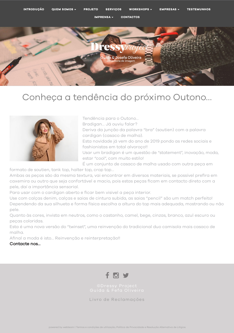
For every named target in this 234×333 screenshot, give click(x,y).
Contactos (130, 17)
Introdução (34, 9)
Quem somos (64, 9)
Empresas (169, 9)
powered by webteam (61, 327)
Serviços (114, 9)
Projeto (91, 9)
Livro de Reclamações (117, 299)
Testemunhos (199, 9)
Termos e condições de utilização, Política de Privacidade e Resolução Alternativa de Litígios (131, 327)
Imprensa (103, 17)
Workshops (140, 9)
